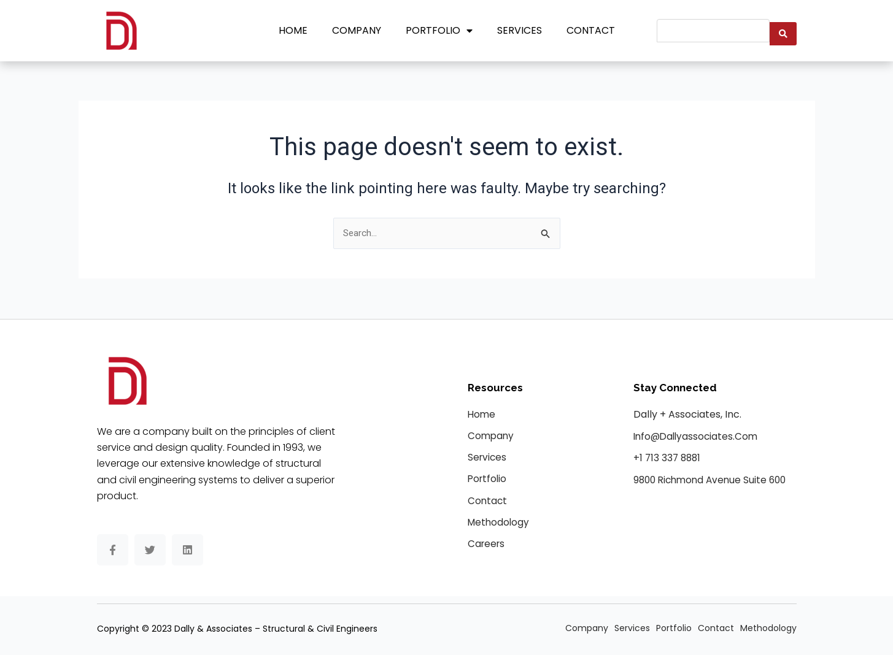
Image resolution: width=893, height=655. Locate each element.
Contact (590, 30)
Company (356, 30)
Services (519, 30)
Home (293, 30)
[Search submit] (783, 30)
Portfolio (439, 31)
